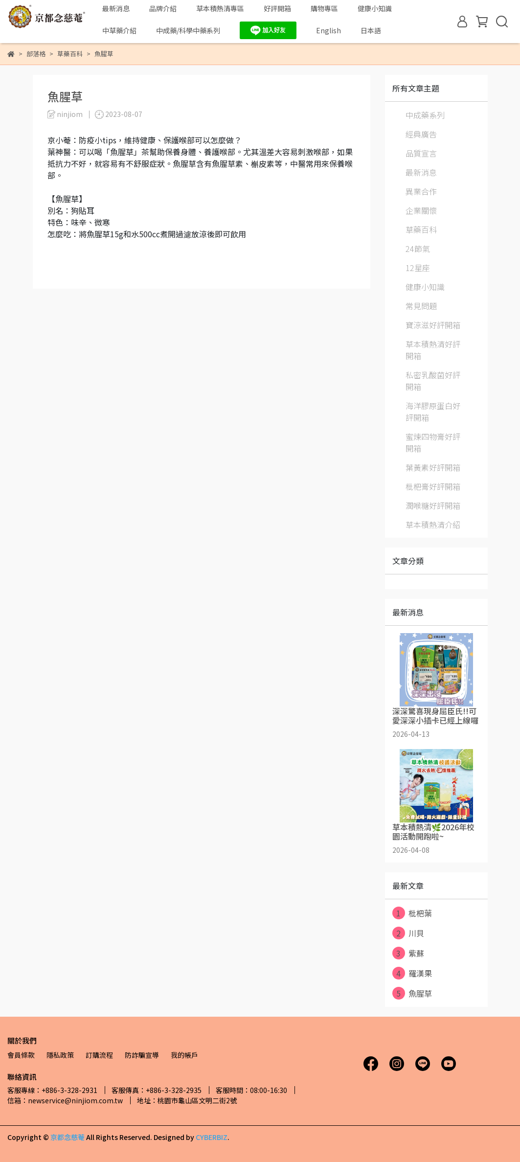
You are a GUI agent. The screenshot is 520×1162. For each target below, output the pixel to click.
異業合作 (421, 191)
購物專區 (324, 8)
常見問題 (421, 306)
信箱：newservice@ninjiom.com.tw (65, 1100)
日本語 (371, 30)
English (328, 30)
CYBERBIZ (211, 1137)
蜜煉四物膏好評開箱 (433, 442)
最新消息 (116, 8)
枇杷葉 (412, 913)
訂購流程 (99, 1055)
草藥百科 (421, 229)
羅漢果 (412, 973)
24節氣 (418, 248)
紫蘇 (408, 953)
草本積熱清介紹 (433, 524)
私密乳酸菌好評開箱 (433, 380)
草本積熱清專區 (220, 8)
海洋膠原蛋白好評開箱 (433, 411)
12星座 (418, 267)
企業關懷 (421, 210)
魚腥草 (412, 993)
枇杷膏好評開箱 (433, 486)
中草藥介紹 (119, 30)
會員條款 (21, 1055)
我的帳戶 (184, 1055)
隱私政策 (60, 1055)
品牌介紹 (163, 8)
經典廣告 (421, 134)
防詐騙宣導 (142, 1055)
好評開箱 (277, 8)
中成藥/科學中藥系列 (188, 30)
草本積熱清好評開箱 (433, 350)
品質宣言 (421, 153)
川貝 (408, 933)
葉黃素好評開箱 (433, 467)
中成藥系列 (425, 115)
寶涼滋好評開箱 (433, 325)
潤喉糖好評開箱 (433, 505)
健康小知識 (375, 8)
